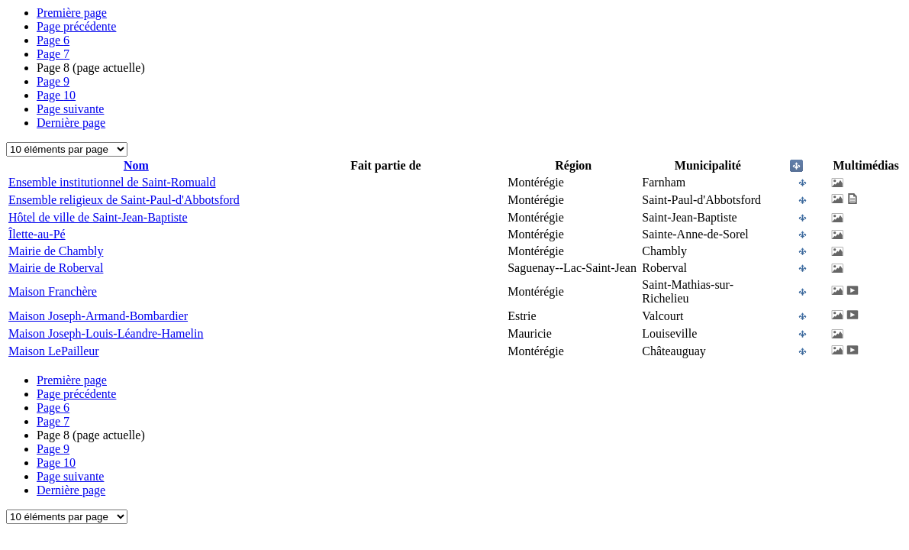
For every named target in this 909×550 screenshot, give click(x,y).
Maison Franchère (52, 291)
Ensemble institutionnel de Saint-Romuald (112, 182)
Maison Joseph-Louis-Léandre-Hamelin (105, 333)
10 (56, 95)
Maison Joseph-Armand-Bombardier (98, 315)
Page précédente (76, 26)
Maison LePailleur (53, 351)
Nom (136, 165)
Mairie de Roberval (55, 267)
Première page (72, 12)
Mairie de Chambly (55, 250)
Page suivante (70, 108)
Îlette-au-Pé (37, 234)
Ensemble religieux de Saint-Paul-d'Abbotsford (124, 199)
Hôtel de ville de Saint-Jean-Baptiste (98, 217)
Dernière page (71, 122)
